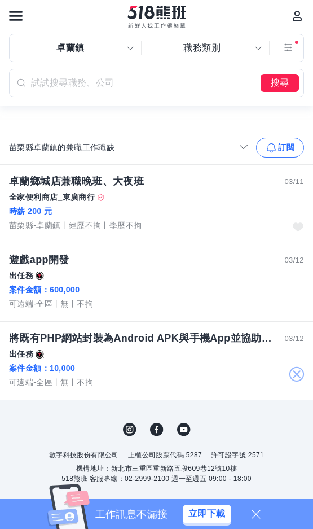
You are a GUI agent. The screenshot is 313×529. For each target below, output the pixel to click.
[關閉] (256, 514)
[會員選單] (297, 16)
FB (157, 429)
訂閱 (286, 147)
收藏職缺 (298, 227)
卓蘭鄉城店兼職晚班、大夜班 (76, 181)
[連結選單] (16, 16)
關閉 (296, 375)
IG (129, 429)
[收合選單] (244, 147)
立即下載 (207, 513)
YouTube (184, 429)
